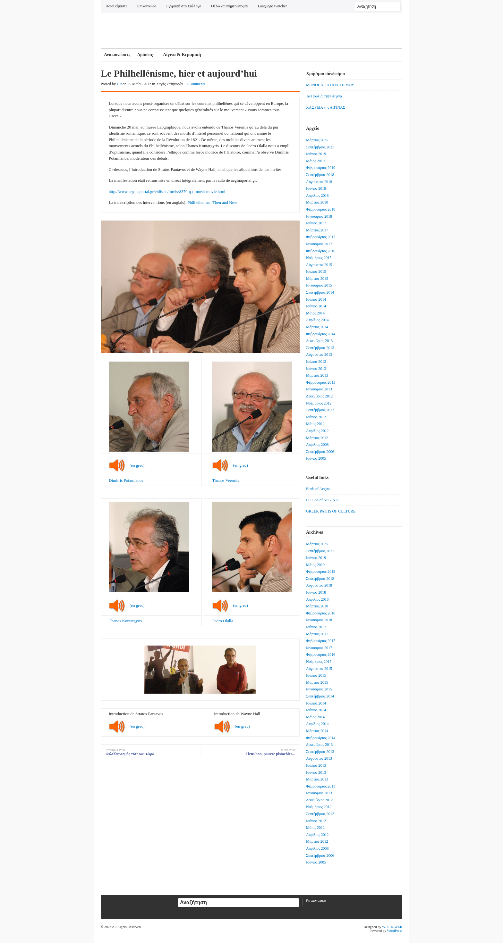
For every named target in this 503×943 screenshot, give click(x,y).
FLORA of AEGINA (322, 500)
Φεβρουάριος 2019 (320, 167)
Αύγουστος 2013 (319, 354)
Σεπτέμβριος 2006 (320, 451)
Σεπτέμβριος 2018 (320, 174)
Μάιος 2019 (315, 161)
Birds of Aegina (318, 489)
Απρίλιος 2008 (317, 444)
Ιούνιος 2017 (316, 223)
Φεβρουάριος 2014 (320, 334)
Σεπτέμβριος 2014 (320, 292)
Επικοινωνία (146, 6)
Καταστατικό (316, 900)
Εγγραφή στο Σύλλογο (183, 6)
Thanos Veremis (225, 480)
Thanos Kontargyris (125, 620)
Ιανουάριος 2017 (319, 244)
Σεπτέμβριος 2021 (320, 147)
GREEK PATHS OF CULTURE (330, 511)
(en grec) (137, 465)
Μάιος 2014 (315, 313)
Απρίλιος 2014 (317, 320)
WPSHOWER (392, 927)
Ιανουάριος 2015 (319, 285)
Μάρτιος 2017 (317, 230)
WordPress (394, 930)
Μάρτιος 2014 (317, 327)
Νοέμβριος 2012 (318, 403)
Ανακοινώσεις (117, 54)
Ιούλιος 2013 (316, 361)
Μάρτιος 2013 (317, 375)
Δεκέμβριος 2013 (319, 340)
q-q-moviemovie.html (207, 191)
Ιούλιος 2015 (316, 271)
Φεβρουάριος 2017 (320, 237)
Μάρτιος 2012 (317, 438)
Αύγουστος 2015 (319, 265)
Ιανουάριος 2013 (319, 389)
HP (119, 84)
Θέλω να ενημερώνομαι (229, 6)
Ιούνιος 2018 (316, 188)
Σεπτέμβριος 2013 (320, 348)
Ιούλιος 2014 (316, 299)
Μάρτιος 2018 (317, 202)
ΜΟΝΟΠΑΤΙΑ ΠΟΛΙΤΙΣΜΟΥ (330, 85)
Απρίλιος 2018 (317, 195)
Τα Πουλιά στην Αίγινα (324, 96)
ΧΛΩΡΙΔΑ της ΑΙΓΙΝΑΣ (325, 107)
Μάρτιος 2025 (317, 140)
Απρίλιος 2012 (317, 431)
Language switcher (272, 6)
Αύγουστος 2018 (319, 181)
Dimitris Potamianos (126, 480)
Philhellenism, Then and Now (212, 202)
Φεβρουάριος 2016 (320, 251)
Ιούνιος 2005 (316, 458)
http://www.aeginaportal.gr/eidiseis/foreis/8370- (149, 191)
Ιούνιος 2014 (316, 306)
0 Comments (195, 84)
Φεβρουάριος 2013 (320, 382)
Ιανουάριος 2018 (319, 216)
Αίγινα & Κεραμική (182, 54)
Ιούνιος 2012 (316, 417)
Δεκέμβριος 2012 (319, 396)
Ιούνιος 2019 (316, 154)
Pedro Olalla (222, 620)
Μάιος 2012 (315, 423)
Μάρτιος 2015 (317, 278)
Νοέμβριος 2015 (318, 257)
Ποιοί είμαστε (116, 6)
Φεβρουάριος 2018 (320, 209)
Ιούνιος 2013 (316, 368)
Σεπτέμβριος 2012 (320, 410)
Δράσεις (145, 54)
